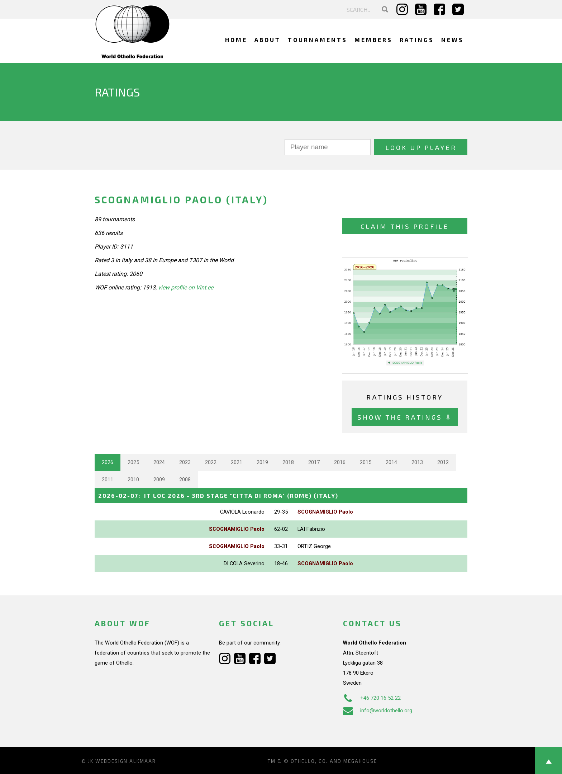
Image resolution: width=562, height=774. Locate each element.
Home (236, 39)
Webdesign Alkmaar (125, 761)
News (452, 39)
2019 (262, 462)
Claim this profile (405, 226)
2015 (365, 462)
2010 (133, 479)
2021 (236, 462)
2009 (159, 479)
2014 (391, 462)
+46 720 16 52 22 (372, 698)
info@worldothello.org (377, 710)
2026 (107, 462)
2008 (185, 479)
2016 (340, 462)
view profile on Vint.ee (185, 287)
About (267, 39)
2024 (159, 462)
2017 (314, 462)
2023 (185, 462)
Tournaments (317, 39)
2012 (443, 462)
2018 (288, 462)
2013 (417, 462)
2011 (107, 479)
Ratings (417, 39)
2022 (210, 462)
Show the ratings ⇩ (404, 417)
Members (373, 39)
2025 (133, 462)
